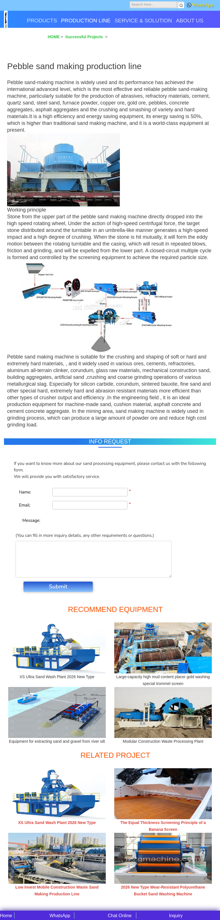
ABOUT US (189, 21)
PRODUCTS (42, 21)
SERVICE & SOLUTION (143, 21)
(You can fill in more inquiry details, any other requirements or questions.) (85, 535)
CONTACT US (23, 40)
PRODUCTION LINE (86, 21)
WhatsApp (200, 5)
